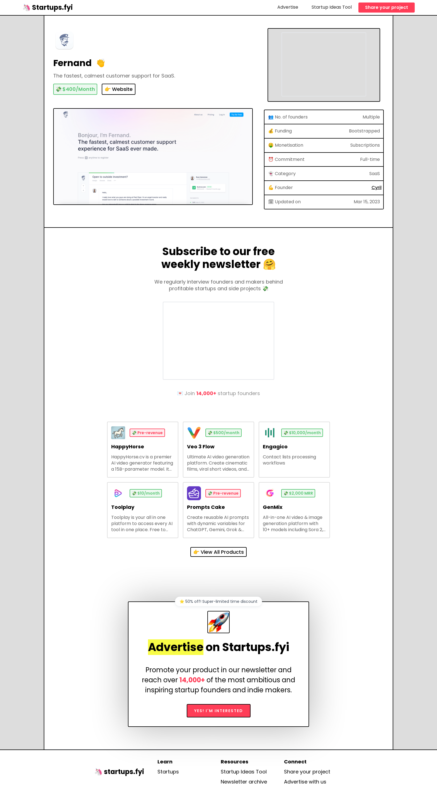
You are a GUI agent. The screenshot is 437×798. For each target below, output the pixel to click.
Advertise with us (305, 782)
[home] (47, 7)
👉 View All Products (218, 551)
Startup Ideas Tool (332, 7)
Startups (168, 772)
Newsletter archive (244, 782)
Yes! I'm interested (218, 711)
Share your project (386, 7)
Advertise (287, 7)
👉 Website (119, 89)
